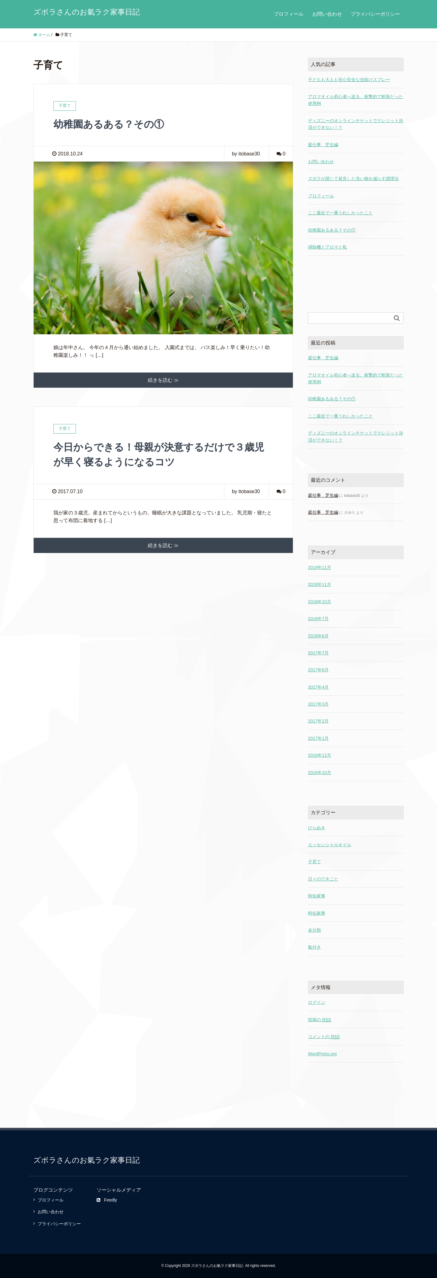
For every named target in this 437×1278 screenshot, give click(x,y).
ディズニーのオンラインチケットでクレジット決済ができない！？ (355, 436)
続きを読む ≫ (163, 380)
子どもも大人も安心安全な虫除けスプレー (349, 79)
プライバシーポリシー (375, 14)
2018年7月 (318, 618)
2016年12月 (319, 755)
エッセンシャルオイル (329, 844)
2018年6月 (318, 635)
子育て (314, 861)
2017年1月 (318, 738)
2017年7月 (318, 652)
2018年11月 (319, 584)
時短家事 (316, 895)
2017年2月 (318, 721)
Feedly (107, 1200)
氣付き (314, 947)
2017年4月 (318, 687)
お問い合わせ (327, 14)
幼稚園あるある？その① (108, 124)
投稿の (319, 1019)
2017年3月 (318, 704)
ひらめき (316, 827)
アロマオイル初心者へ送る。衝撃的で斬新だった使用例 (355, 378)
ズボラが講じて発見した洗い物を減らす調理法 (353, 178)
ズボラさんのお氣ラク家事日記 (86, 12)
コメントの (324, 1036)
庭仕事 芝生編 (323, 144)
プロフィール (288, 14)
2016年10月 (319, 772)
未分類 (314, 930)
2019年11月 (319, 567)
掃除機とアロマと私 (327, 247)
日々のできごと (323, 878)
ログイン (316, 1002)
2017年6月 (318, 669)
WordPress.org (322, 1053)
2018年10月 (319, 601)
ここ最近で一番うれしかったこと (340, 212)
